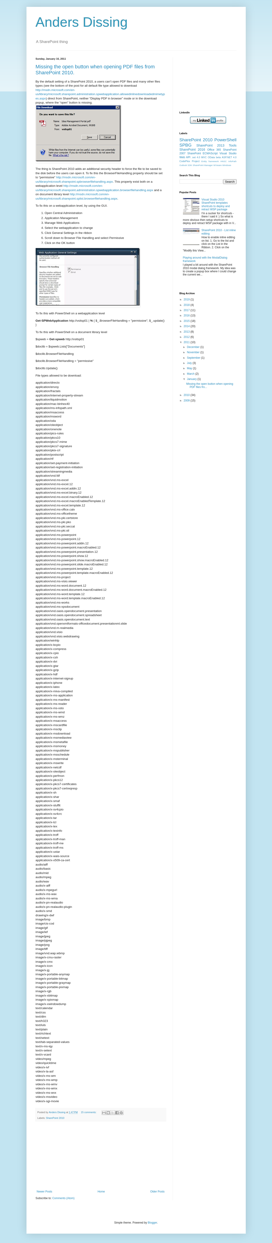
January (192, 379)
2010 (187, 395)
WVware (217, 165)
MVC (204, 157)
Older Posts (157, 1191)
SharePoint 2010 (55, 1118)
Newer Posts (44, 1191)
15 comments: (89, 1112)
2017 (187, 310)
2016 (187, 315)
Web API (185, 157)
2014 (187, 326)
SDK (189, 165)
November (193, 352)
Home (101, 1191)
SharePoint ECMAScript (202, 153)
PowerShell (225, 139)
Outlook (183, 165)
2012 (187, 337)
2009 (187, 400)
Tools (233, 145)
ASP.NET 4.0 (229, 157)
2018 (187, 305)
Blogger (152, 1222)
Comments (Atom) (63, 1198)
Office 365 (214, 149)
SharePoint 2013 (210, 145)
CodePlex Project (190, 161)
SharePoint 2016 (192, 149)
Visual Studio (228, 153)
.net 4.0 (196, 157)
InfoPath (232, 161)
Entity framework (210, 161)
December (193, 347)
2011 (187, 342)
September (194, 357)
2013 (187, 331)
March (191, 373)
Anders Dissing (82, 22)
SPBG (186, 145)
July (190, 363)
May (190, 368)
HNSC (223, 161)
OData (211, 157)
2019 (187, 299)
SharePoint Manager (203, 165)
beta (218, 157)
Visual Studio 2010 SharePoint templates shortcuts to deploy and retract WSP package (215, 204)
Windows (226, 165)
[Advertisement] (100, 1155)
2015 (187, 321)
